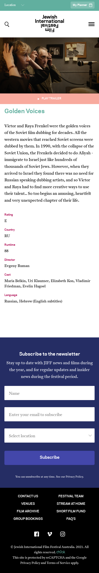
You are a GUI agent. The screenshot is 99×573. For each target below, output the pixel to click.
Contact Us (28, 496)
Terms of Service (58, 563)
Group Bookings (28, 519)
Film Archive (28, 511)
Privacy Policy (74, 477)
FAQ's (71, 519)
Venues (28, 503)
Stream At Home (71, 503)
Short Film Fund (71, 511)
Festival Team (71, 496)
